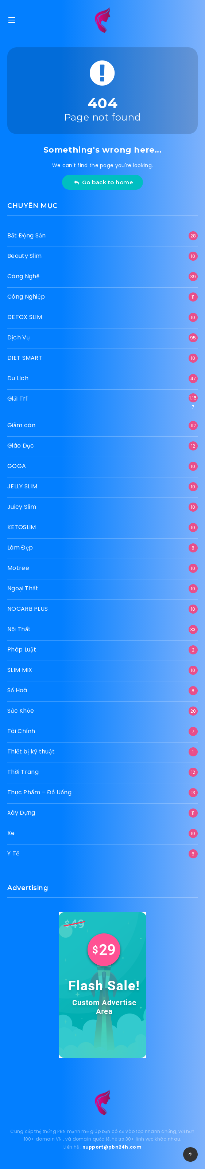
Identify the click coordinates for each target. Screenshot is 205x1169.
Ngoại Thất (22, 588)
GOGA (16, 466)
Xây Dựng (21, 812)
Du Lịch (17, 378)
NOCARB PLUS (27, 609)
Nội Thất (19, 629)
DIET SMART (24, 358)
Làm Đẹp (20, 547)
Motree (18, 568)
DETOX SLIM (24, 317)
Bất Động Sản (26, 235)
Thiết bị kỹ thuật (31, 751)
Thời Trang (23, 772)
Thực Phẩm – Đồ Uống (39, 792)
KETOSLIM (21, 527)
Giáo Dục (20, 445)
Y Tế (13, 853)
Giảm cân (21, 425)
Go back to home (103, 182)
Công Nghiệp (26, 296)
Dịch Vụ (18, 337)
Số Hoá (17, 690)
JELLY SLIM (22, 486)
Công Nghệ (23, 276)
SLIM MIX (19, 670)
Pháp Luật (21, 649)
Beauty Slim (24, 256)
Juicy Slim (21, 507)
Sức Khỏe (20, 710)
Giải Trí (17, 398)
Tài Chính (21, 731)
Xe (11, 833)
